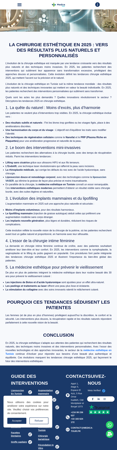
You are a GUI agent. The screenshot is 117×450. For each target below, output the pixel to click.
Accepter (17, 420)
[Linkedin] (99, 399)
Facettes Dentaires (16, 434)
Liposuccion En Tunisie (17, 392)
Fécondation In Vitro (46, 447)
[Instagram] (104, 399)
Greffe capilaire (19, 442)
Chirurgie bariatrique (43, 437)
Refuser (39, 420)
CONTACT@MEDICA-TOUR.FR (82, 429)
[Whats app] (109, 425)
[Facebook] (93, 399)
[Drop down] (97, 4)
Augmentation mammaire (45, 392)
